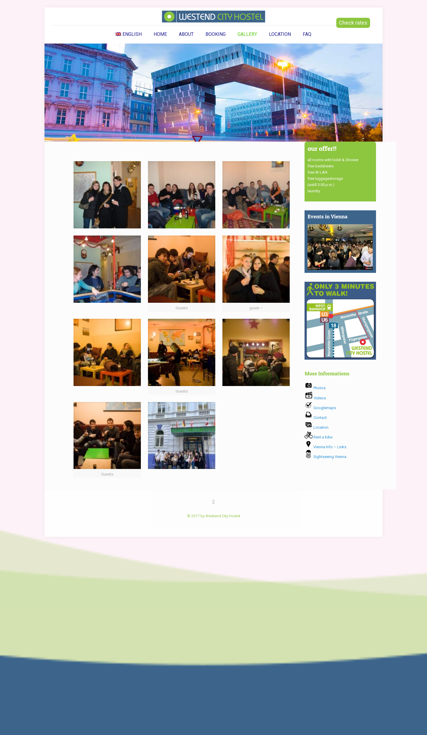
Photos (315, 388)
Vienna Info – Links (325, 447)
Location (317, 427)
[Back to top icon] (213, 502)
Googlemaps (320, 408)
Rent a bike (318, 437)
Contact (316, 417)
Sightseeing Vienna (325, 456)
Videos (315, 398)
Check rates (353, 22)
